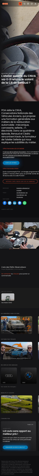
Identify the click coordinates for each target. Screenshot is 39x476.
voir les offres (11, 163)
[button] (1, 235)
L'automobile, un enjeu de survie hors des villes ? (17, 412)
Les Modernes (21, 193)
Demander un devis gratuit (15, 447)
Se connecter (6, 274)
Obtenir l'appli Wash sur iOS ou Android (20, 181)
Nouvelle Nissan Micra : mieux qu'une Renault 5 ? (17, 358)
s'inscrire (16, 274)
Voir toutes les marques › (9, 386)
